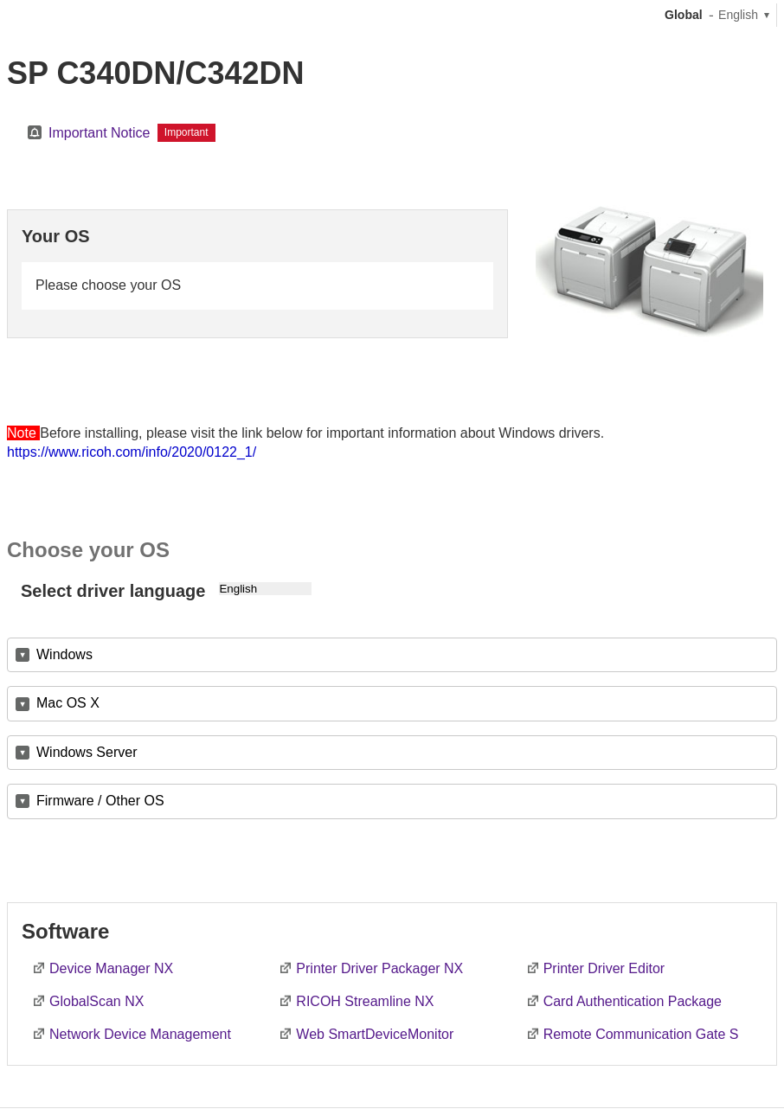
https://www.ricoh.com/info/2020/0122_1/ (131, 452)
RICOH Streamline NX (365, 1001)
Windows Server (86, 752)
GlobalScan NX (96, 1001)
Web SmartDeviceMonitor (374, 1034)
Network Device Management (140, 1034)
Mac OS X (68, 703)
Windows (64, 654)
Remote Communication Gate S (641, 1034)
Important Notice (99, 132)
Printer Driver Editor (604, 968)
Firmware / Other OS (100, 800)
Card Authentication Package (632, 1001)
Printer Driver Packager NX (379, 968)
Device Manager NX (111, 968)
